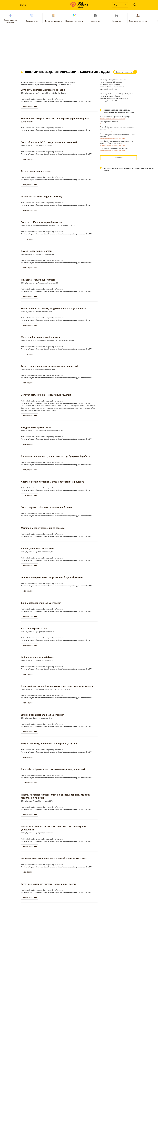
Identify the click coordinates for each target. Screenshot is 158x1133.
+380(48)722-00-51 (29, 617)
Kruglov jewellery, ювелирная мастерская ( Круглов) (49, 743)
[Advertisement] (79, 48)
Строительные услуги (138, 17)
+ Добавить (118, 158)
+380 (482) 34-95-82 (30, 159)
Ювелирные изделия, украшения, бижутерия (112, 118)
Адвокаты (95, 17)
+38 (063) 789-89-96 (30, 815)
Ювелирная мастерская (109, 122)
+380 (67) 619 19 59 (30, 846)
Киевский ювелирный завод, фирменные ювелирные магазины (57, 686)
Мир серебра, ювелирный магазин (40, 337)
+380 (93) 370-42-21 (30, 383)
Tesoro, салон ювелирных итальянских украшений (49, 366)
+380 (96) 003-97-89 (30, 591)
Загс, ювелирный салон (34, 628)
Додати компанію (120, 5)
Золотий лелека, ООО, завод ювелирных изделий (49, 142)
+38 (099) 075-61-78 (30, 470)
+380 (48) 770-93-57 (30, 107)
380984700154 (29, 495)
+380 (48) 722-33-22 (30, 268)
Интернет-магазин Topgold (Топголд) (41, 196)
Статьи (23, 5)
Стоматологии (32, 17)
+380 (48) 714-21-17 (30, 297)
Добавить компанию (124, 72)
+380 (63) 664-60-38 (30, 415)
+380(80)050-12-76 (29, 872)
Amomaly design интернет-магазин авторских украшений (53, 769)
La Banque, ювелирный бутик (37, 657)
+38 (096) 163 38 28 (30, 185)
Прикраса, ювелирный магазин (38, 279)
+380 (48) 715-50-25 (30, 674)
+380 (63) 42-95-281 (30, 732)
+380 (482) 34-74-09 (30, 565)
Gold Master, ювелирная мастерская (41, 602)
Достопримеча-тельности (10, 18)
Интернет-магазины (53, 17)
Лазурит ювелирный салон (36, 427)
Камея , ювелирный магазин (37, 250)
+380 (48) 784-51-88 (30, 444)
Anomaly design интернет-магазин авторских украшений (53, 481)
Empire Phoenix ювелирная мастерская (42, 714)
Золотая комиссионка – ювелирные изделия (46, 394)
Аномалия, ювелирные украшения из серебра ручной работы (55, 456)
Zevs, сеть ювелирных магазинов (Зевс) (43, 89)
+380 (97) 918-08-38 (30, 898)
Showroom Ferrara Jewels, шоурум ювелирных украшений (53, 308)
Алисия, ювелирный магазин (37, 548)
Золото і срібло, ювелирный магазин (41, 222)
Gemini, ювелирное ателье (36, 171)
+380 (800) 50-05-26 (30, 210)
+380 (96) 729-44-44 (30, 325)
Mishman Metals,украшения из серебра (43, 527)
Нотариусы (116, 17)
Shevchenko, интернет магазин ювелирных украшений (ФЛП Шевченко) (116, 142)
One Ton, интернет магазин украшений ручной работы (52, 577)
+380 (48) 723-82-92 (30, 645)
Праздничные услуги (74, 17)
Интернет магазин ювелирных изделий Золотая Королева (54, 858)
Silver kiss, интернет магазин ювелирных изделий (49, 883)
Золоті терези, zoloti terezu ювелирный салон (46, 507)
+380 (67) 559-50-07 (30, 757)
